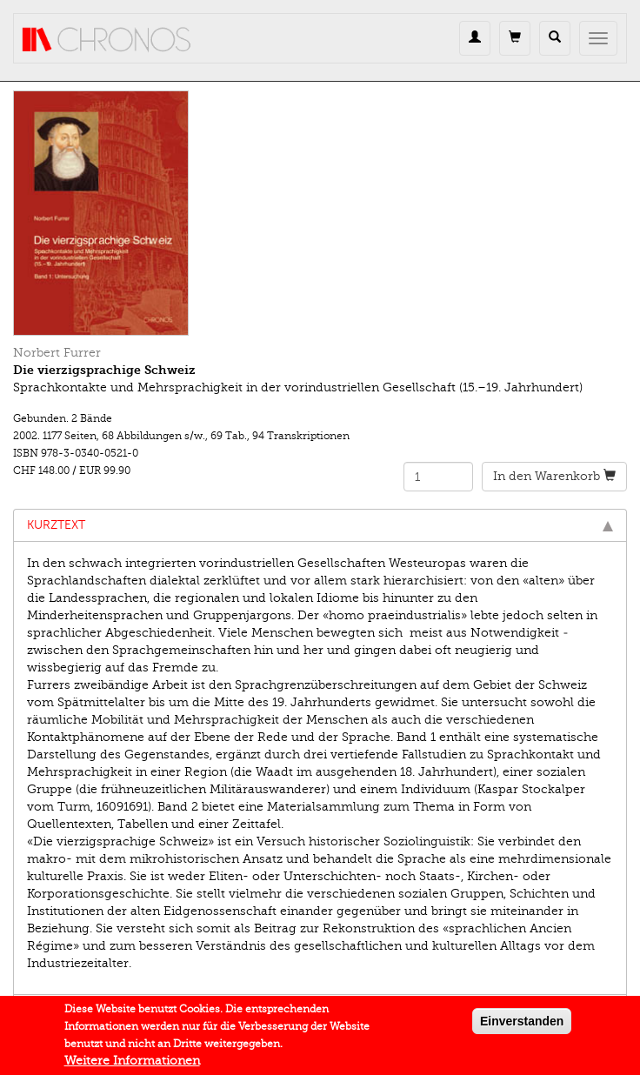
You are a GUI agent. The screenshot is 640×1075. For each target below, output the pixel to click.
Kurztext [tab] (320, 524)
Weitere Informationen (132, 1064)
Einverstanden (521, 1025)
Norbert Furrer (57, 352)
